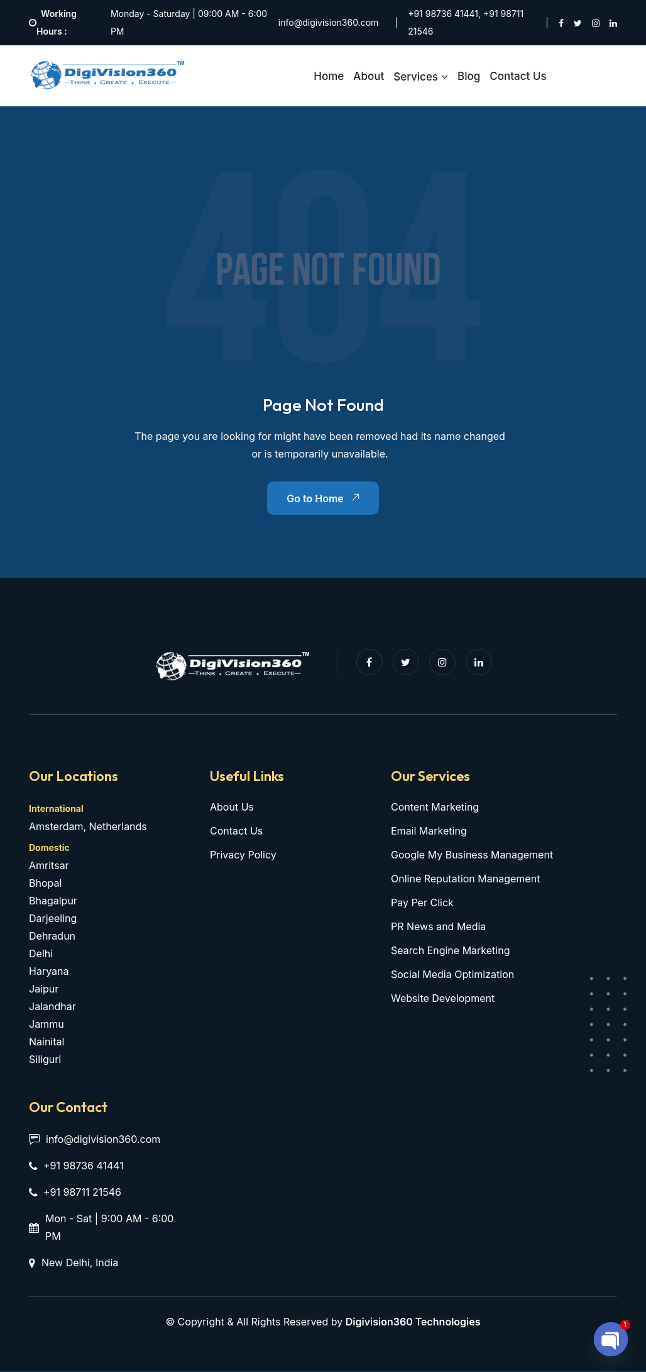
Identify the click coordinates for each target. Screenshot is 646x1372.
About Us (232, 807)
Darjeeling (53, 919)
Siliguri (45, 1060)
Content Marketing (435, 807)
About (368, 76)
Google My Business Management (472, 855)
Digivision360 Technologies (413, 1322)
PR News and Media (438, 927)
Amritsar (49, 866)
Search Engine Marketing (450, 951)
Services (415, 76)
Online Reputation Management (465, 879)
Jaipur (43, 989)
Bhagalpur (53, 901)
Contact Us (518, 76)
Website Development (443, 998)
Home (329, 76)
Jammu (46, 1024)
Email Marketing (429, 831)
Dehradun (52, 936)
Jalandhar (52, 1007)
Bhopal (45, 883)
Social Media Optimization (452, 975)
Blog (468, 76)
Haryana (48, 971)
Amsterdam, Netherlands (88, 827)
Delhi (41, 954)
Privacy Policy (243, 855)
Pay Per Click (422, 903)
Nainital (46, 1042)
